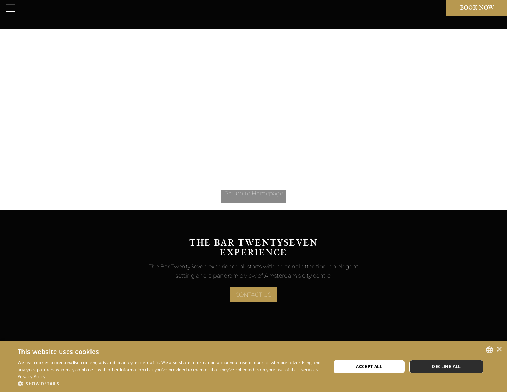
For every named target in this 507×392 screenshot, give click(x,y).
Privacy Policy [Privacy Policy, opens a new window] (31, 376)
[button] (170, 383)
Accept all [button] (369, 366)
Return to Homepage (253, 193)
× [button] (499, 349)
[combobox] (489, 349)
